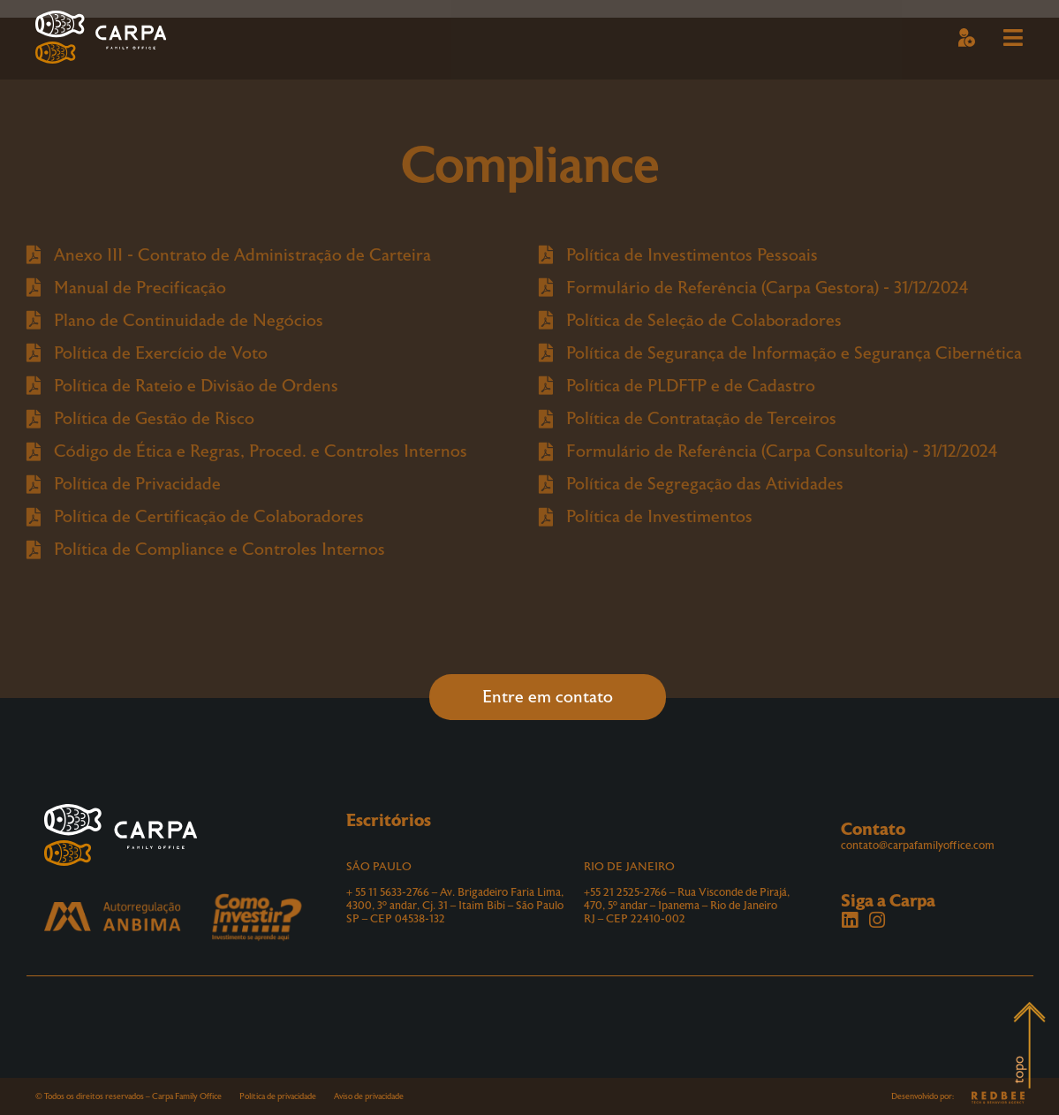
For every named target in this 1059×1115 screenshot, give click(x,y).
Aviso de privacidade (369, 1096)
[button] (967, 39)
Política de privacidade (277, 1096)
